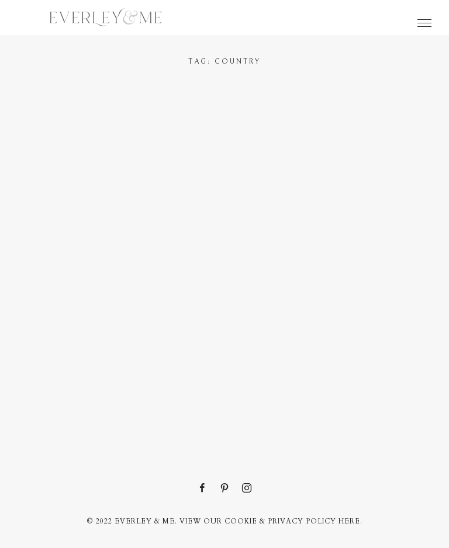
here (349, 521)
